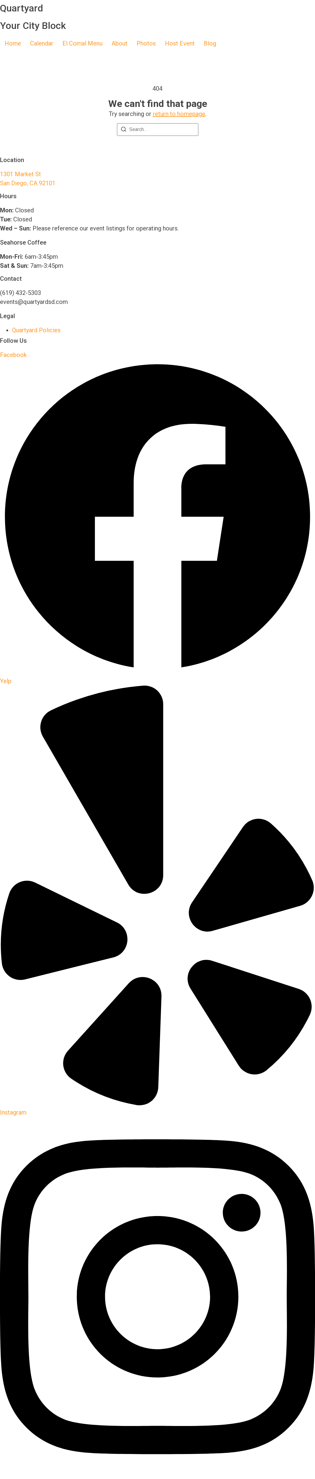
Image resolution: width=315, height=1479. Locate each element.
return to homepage (179, 113)
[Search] (123, 130)
